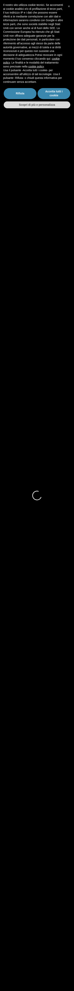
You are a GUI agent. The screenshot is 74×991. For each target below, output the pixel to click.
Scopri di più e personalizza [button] (37, 983)
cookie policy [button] (36, 944)
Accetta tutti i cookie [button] (54, 971)
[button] (69, 885)
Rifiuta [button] (20, 971)
